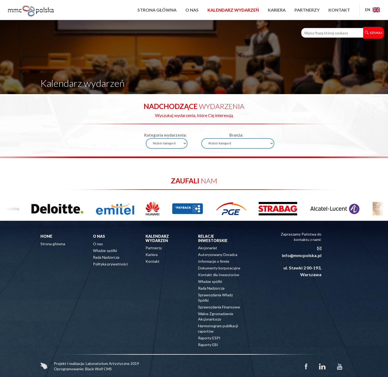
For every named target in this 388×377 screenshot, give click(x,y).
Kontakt (339, 9)
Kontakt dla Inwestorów (218, 274)
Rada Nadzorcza (106, 257)
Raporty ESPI (209, 338)
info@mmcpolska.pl (301, 255)
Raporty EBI (208, 344)
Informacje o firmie (213, 261)
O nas (192, 9)
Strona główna (156, 9)
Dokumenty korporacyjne (219, 268)
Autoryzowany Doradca (217, 254)
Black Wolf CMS (98, 369)
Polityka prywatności (110, 264)
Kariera (277, 9)
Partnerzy (307, 9)
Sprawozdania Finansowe (219, 307)
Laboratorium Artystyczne (108, 363)
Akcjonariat (207, 248)
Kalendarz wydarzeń (233, 9)
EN (372, 9)
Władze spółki (105, 250)
